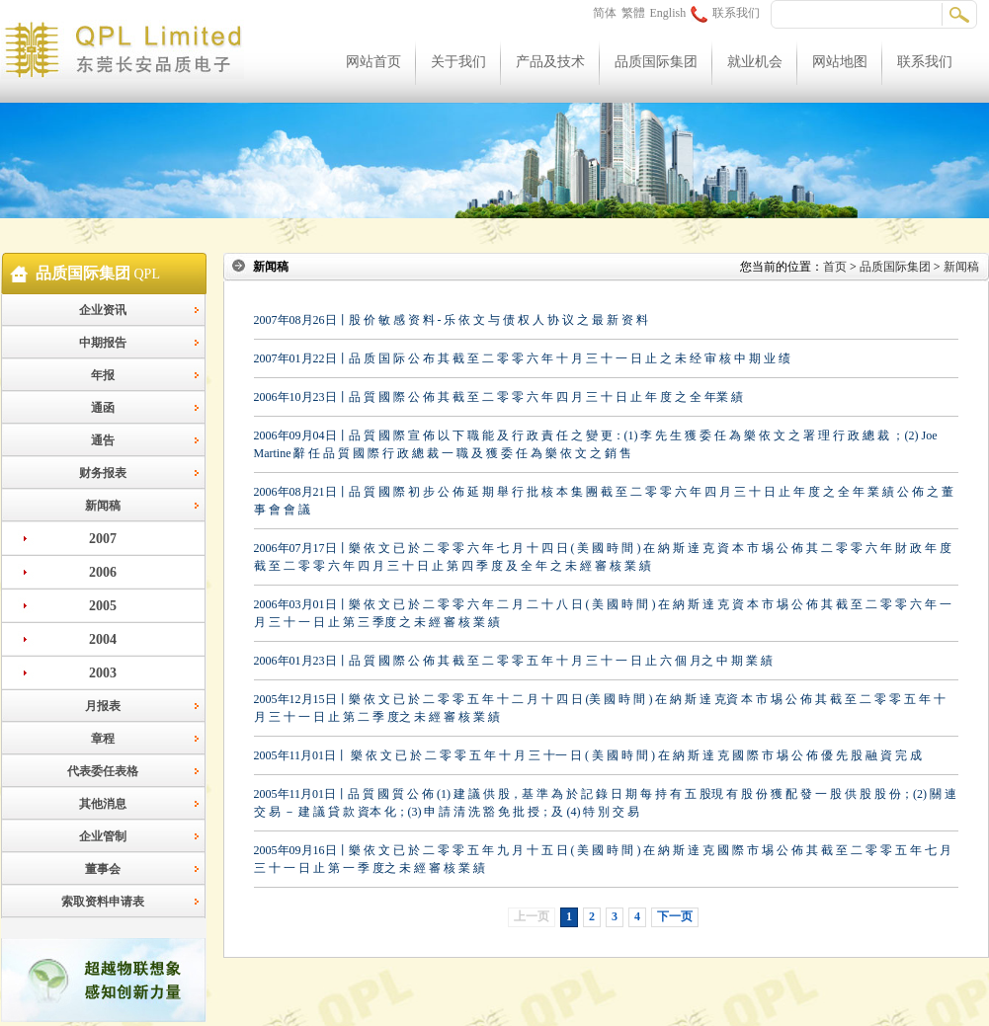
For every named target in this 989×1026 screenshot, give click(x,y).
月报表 (103, 706)
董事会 (103, 869)
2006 (103, 572)
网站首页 (373, 61)
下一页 (675, 916)
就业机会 (755, 61)
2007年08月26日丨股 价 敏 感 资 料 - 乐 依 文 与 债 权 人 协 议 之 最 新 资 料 (451, 320)
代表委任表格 (102, 771)
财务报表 (102, 473)
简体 (605, 13)
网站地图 (839, 61)
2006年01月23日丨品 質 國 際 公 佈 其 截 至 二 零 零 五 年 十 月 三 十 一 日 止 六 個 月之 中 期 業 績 (513, 661)
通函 (103, 408)
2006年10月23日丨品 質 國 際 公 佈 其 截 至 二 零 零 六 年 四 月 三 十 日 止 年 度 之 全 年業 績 (498, 397)
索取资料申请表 (102, 901)
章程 (103, 739)
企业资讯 (102, 310)
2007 (103, 538)
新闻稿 (103, 506)
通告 (103, 440)
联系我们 (725, 13)
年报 (103, 375)
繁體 (633, 13)
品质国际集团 (656, 61)
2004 (103, 639)
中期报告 (102, 343)
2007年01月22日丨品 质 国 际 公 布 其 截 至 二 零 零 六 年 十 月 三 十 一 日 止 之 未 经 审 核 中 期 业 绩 (522, 358)
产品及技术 (550, 61)
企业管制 (102, 836)
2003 (103, 673)
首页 (835, 267)
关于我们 (458, 61)
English (668, 13)
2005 (103, 605)
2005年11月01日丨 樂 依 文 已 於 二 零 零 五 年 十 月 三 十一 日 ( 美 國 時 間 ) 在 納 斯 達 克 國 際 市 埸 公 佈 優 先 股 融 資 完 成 (588, 755)
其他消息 (102, 804)
